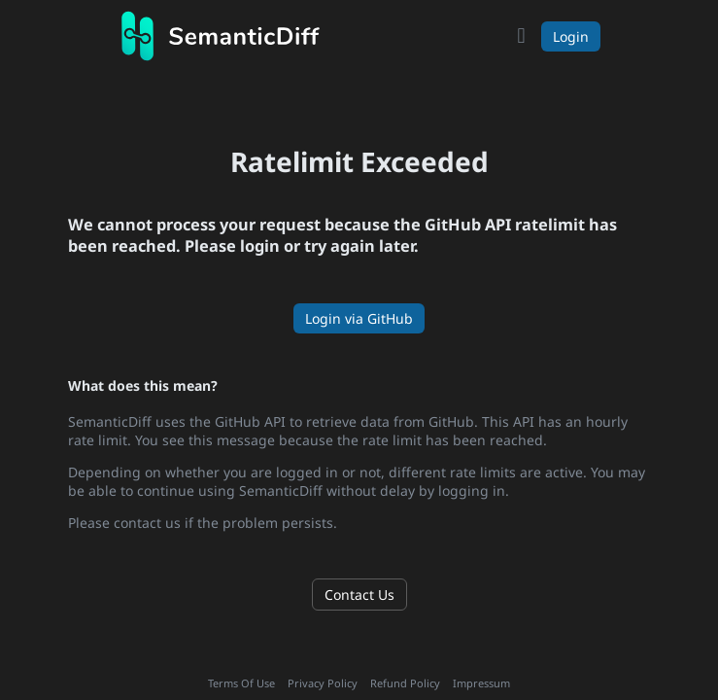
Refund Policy (405, 683)
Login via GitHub (359, 318)
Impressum (481, 683)
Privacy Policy (323, 683)
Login (571, 36)
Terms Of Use (241, 683)
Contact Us (359, 594)
